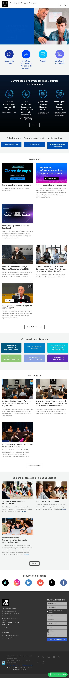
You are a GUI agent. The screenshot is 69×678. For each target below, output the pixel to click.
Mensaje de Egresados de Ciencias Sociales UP (15, 227)
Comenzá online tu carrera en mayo (17, 21)
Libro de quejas (27, 667)
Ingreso (6, 627)
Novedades (35, 159)
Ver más (34, 125)
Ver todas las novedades (34, 327)
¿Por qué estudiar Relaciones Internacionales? (13, 502)
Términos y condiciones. (12, 665)
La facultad (7, 633)
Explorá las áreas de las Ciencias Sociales (34, 478)
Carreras (6, 630)
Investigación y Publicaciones (11, 635)
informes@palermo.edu (10, 611)
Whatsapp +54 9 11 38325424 (11, 613)
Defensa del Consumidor (19, 670)
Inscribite (11, 33)
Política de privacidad (27, 665)
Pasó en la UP (34, 376)
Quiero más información (57, 639)
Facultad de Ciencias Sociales (23, 3)
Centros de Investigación (34, 339)
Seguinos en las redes (34, 576)
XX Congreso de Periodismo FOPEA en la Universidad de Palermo (17, 445)
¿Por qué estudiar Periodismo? (48, 501)
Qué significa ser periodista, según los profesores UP (17, 306)
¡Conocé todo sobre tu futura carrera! (51, 185)
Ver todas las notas (35, 466)
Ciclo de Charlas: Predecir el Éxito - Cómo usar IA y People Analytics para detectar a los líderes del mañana (51, 269)
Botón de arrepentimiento (14, 667)
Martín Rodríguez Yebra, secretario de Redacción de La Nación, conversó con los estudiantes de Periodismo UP (51, 403)
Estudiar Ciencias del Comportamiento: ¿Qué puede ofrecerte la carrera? (14, 540)
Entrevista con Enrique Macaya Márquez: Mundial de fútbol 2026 (15, 268)
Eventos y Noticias (9, 638)
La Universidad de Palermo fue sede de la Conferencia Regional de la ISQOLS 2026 (16, 403)
